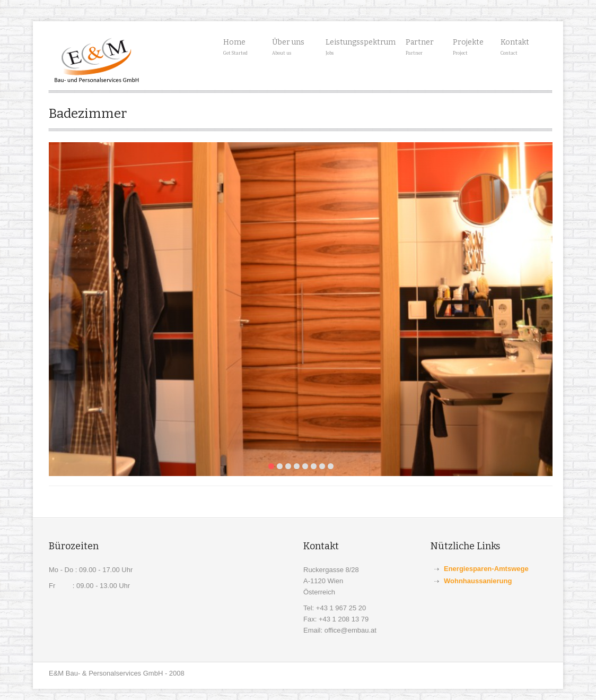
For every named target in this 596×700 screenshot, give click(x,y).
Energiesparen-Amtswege (486, 569)
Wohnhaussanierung (478, 581)
